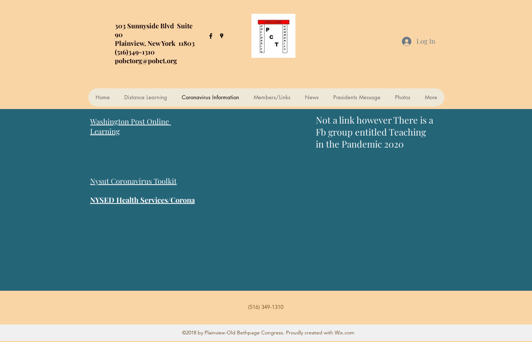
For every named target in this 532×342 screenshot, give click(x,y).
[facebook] (210, 36)
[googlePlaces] (221, 36)
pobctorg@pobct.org (146, 60)
